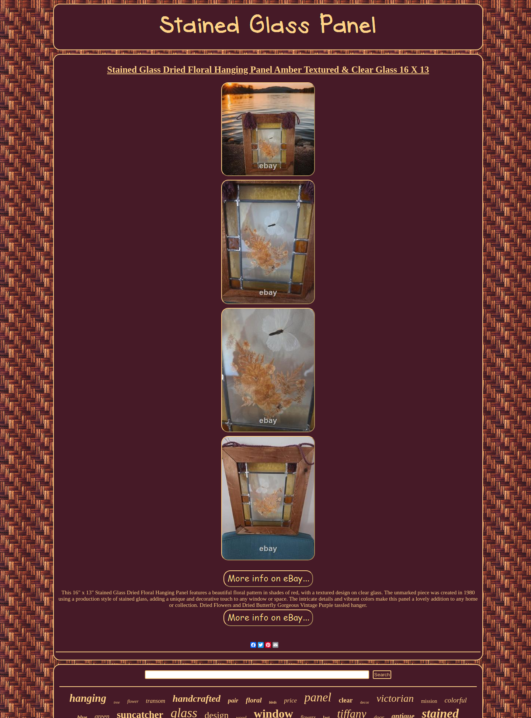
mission (429, 701)
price (290, 700)
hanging (87, 698)
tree (117, 702)
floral (253, 700)
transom (155, 701)
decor (364, 702)
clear (346, 700)
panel (317, 697)
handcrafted (197, 698)
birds (273, 702)
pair (233, 700)
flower (133, 701)
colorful (456, 700)
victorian (395, 698)
